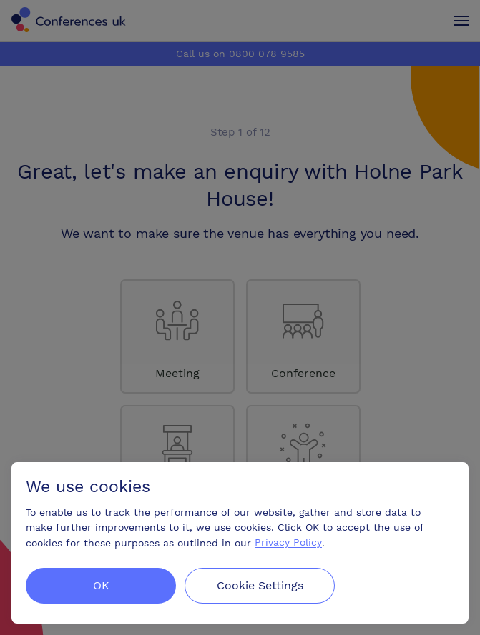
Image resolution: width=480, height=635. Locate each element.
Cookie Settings (260, 585)
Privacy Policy (288, 543)
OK (101, 585)
